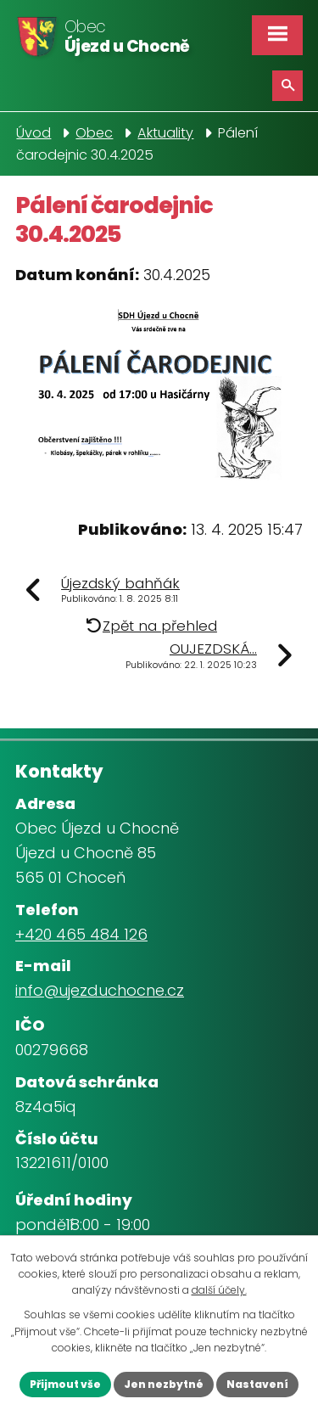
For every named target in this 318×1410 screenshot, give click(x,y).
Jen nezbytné (164, 1384)
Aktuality (165, 133)
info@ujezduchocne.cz (99, 990)
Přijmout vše (65, 1384)
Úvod (33, 133)
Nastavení (257, 1384)
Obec (94, 133)
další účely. (219, 1290)
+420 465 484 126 (81, 934)
